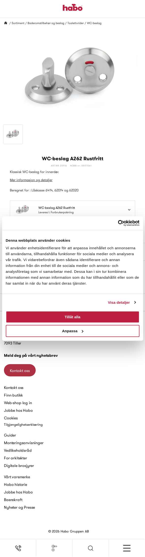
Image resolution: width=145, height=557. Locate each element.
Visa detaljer (119, 302)
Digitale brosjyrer (19, 465)
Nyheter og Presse (19, 507)
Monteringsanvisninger (24, 442)
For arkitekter (15, 457)
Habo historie (15, 484)
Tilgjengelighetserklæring (23, 424)
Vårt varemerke (17, 476)
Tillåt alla (73, 317)
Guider (10, 435)
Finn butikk (13, 395)
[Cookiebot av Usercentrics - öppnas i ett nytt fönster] (117, 223)
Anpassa (72, 331)
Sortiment (18, 23)
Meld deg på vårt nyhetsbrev (31, 355)
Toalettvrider (75, 23)
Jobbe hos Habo (18, 410)
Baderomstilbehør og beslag (46, 23)
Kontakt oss (20, 370)
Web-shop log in (18, 402)
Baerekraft (13, 499)
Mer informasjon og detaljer (31, 180)
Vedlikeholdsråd (18, 450)
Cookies (11, 417)
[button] (91, 548)
